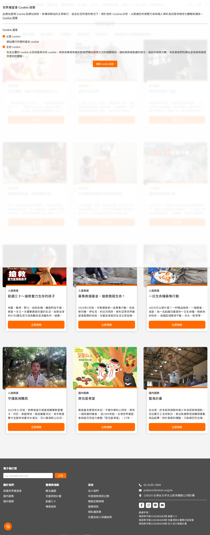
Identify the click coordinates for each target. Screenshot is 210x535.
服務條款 (93, 506)
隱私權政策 (94, 512)
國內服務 (83, 393)
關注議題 (51, 491)
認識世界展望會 (12, 491)
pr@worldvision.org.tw (158, 490)
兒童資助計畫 (53, 496)
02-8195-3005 (152, 485)
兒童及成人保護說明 (100, 517)
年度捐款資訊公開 (98, 496)
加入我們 (93, 491)
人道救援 (13, 290)
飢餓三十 (51, 501)
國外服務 (8, 501)
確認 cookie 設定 (105, 64)
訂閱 (60, 475)
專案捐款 (51, 506)
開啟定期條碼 (96, 501)
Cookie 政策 (10, 18)
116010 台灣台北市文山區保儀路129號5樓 (169, 495)
